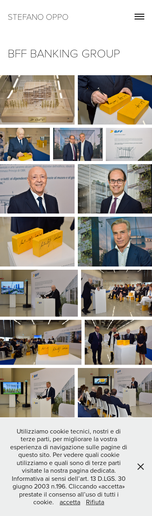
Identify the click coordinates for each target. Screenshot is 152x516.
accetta (70, 501)
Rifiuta (95, 501)
